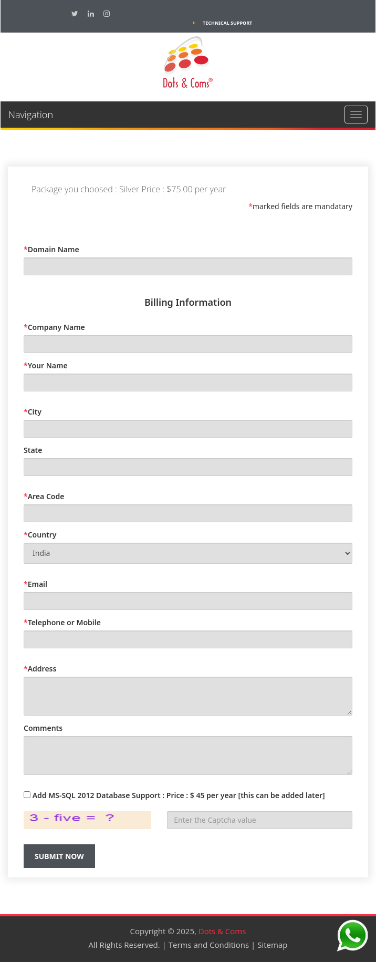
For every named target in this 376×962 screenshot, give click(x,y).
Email (35, 584)
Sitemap (272, 944)
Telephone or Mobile (62, 622)
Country (40, 535)
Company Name (54, 327)
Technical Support (222, 22)
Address (40, 669)
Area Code (44, 496)
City (32, 412)
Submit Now (59, 856)
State (33, 450)
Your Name (46, 365)
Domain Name (51, 249)
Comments (43, 728)
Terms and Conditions (209, 944)
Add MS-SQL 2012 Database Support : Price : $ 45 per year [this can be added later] (179, 795)
